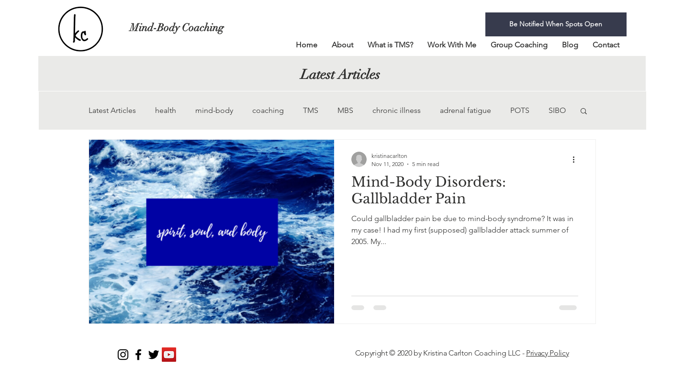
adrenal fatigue (465, 110)
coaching (268, 110)
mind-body (214, 110)
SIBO (557, 110)
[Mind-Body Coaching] (187, 28)
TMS (310, 110)
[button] (583, 112)
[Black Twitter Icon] (153, 354)
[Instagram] (123, 354)
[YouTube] (169, 354)
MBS (345, 110)
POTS (519, 110)
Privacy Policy (547, 352)
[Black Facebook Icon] (138, 354)
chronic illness (396, 110)
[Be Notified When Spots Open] (556, 24)
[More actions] (577, 159)
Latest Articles (112, 110)
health (165, 110)
